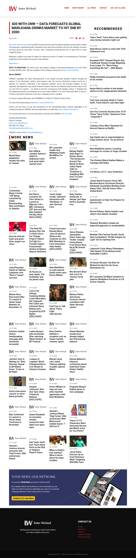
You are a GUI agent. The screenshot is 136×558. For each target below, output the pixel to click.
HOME (66, 8)
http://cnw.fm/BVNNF (71, 70)
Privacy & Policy (84, 537)
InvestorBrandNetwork (34, 132)
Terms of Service (84, 534)
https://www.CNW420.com (44, 103)
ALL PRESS (91, 8)
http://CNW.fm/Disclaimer (68, 109)
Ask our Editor (67, 114)
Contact (81, 532)
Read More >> (14, 63)
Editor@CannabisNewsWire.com (21, 128)
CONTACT (103, 8)
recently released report (19, 45)
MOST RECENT (78, 8)
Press (80, 527)
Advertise (81, 529)
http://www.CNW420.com (18, 123)
